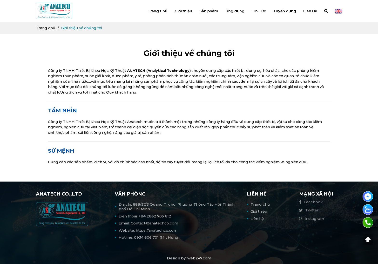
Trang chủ (45, 28)
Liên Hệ (310, 11)
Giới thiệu (183, 11)
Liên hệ (257, 218)
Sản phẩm (208, 11)
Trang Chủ (157, 11)
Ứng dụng (234, 11)
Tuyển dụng (284, 11)
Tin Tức (259, 11)
